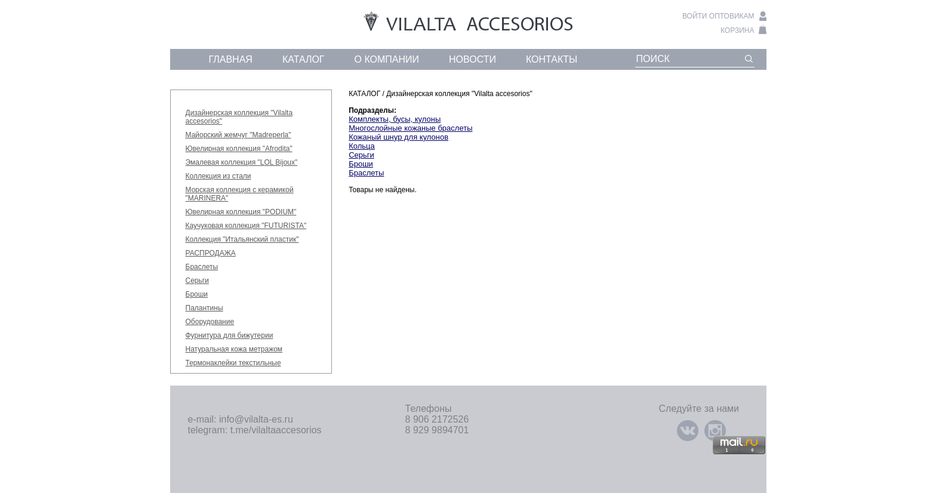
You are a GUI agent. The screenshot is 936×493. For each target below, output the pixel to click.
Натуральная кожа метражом (234, 349)
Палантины (204, 308)
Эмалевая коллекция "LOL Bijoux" (242, 162)
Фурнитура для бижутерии (229, 335)
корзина (737, 30)
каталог (303, 59)
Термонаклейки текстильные (233, 363)
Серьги (197, 280)
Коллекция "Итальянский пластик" (242, 239)
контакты (551, 59)
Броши (197, 294)
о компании (387, 59)
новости (472, 59)
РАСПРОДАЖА (211, 253)
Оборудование (210, 322)
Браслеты (202, 267)
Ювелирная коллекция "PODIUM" (241, 212)
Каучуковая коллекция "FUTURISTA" (246, 225)
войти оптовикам (718, 16)
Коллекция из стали (218, 176)
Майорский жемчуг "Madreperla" (238, 135)
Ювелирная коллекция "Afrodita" (239, 148)
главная (231, 59)
